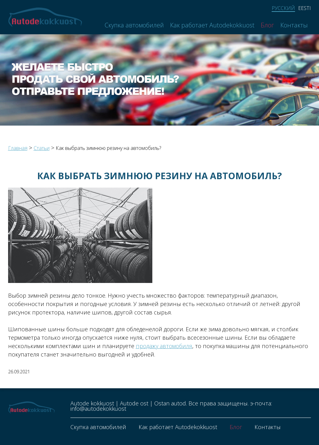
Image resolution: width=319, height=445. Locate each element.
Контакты (294, 25)
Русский (283, 8)
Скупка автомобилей (134, 25)
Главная (17, 148)
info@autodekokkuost (98, 408)
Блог (267, 25)
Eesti (304, 8)
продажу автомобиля (164, 346)
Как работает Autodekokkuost (212, 25)
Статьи (42, 148)
